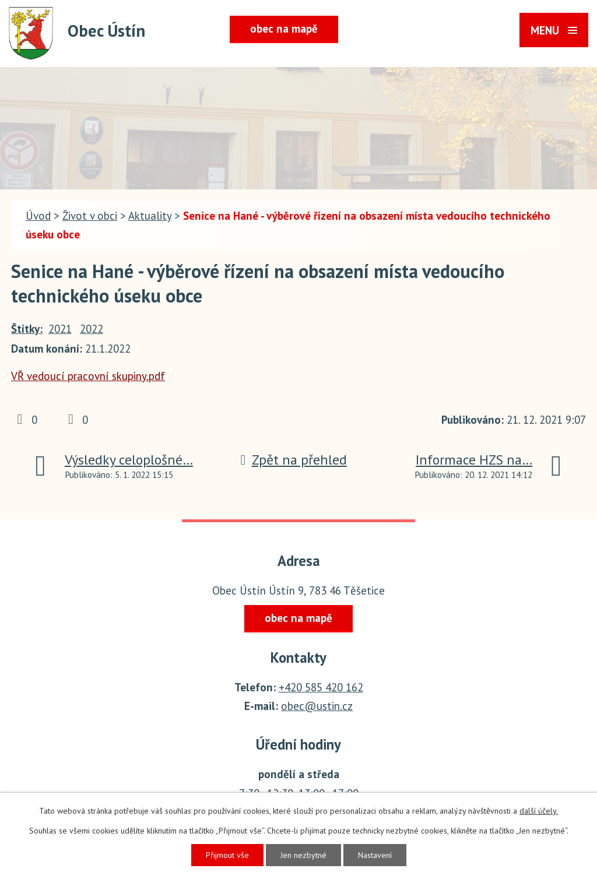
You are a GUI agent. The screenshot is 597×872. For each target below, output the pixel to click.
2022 (91, 329)
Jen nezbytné (303, 855)
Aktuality (149, 216)
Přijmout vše (227, 855)
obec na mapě (284, 29)
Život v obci (89, 216)
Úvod (38, 216)
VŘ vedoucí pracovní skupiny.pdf (88, 376)
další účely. (538, 811)
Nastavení (375, 855)
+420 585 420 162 (321, 687)
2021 (60, 329)
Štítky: (27, 329)
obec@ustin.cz (317, 706)
